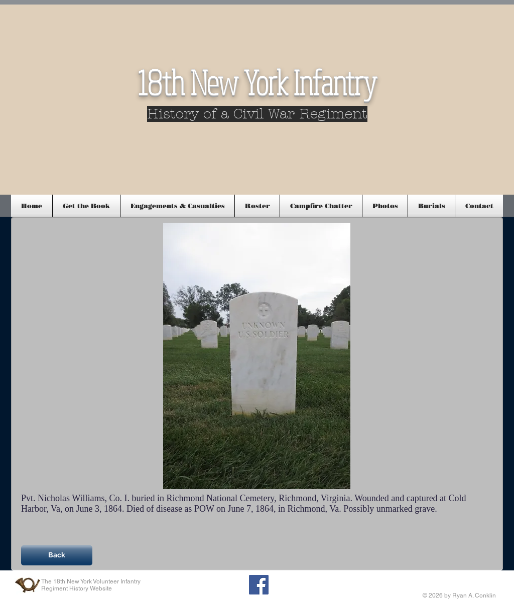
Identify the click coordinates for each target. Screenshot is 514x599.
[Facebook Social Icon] (259, 584)
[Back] (56, 555)
